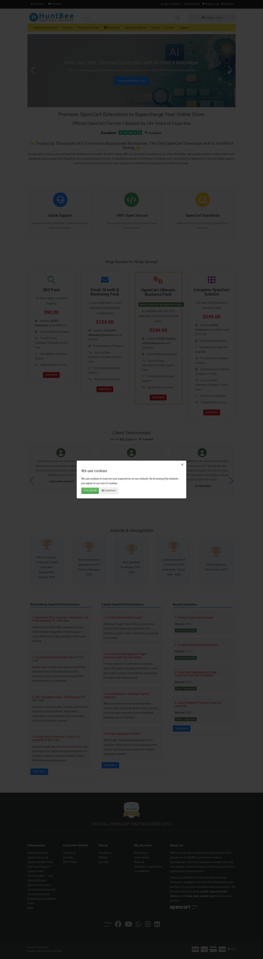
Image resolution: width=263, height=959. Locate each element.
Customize (109, 490)
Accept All (90, 490)
